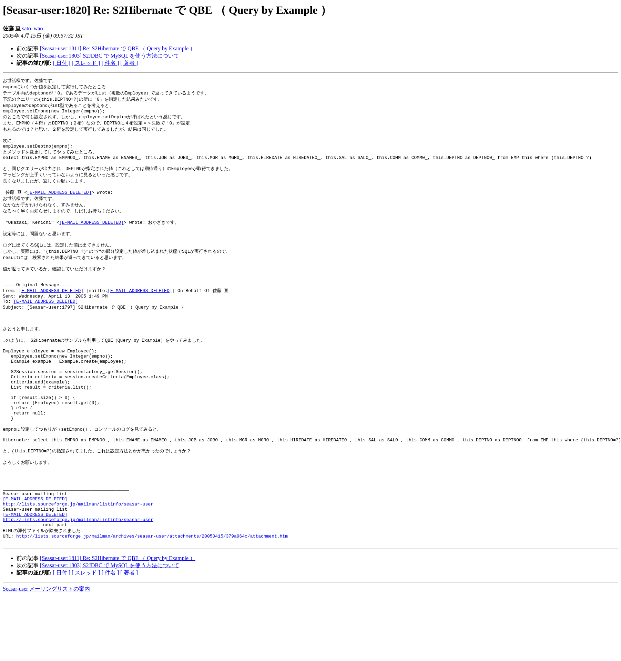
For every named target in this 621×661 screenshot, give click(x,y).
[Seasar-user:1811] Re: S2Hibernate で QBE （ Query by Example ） (117, 48)
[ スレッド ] (86, 63)
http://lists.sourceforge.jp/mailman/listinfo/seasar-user (78, 581)
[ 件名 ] (110, 63)
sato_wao (32, 28)
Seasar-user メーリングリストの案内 (46, 654)
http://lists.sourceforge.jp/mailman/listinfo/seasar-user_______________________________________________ (141, 563)
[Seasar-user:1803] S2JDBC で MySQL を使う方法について (109, 56)
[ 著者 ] (129, 63)
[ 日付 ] (61, 63)
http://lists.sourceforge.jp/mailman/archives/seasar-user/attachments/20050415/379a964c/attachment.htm (152, 600)
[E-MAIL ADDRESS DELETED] (59, 203)
